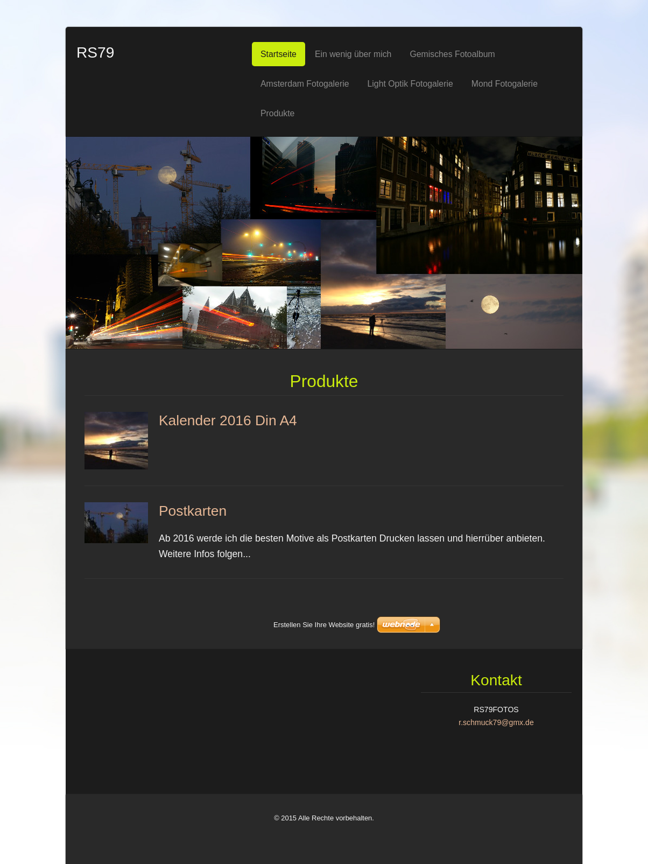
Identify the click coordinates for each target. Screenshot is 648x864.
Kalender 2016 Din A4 (228, 420)
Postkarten (193, 511)
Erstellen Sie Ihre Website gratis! (324, 834)
